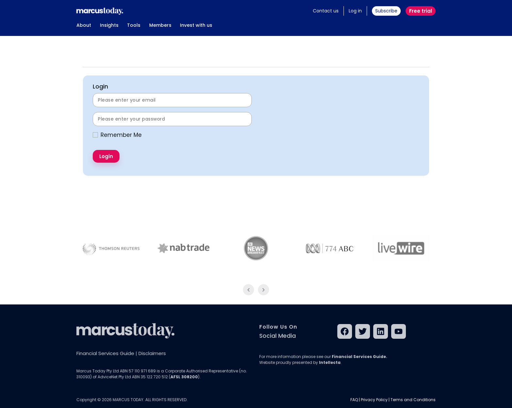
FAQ (354, 399)
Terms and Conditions (413, 399)
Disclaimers (152, 353)
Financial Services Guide (105, 353)
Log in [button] (355, 11)
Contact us (326, 11)
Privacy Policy (374, 399)
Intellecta (330, 362)
